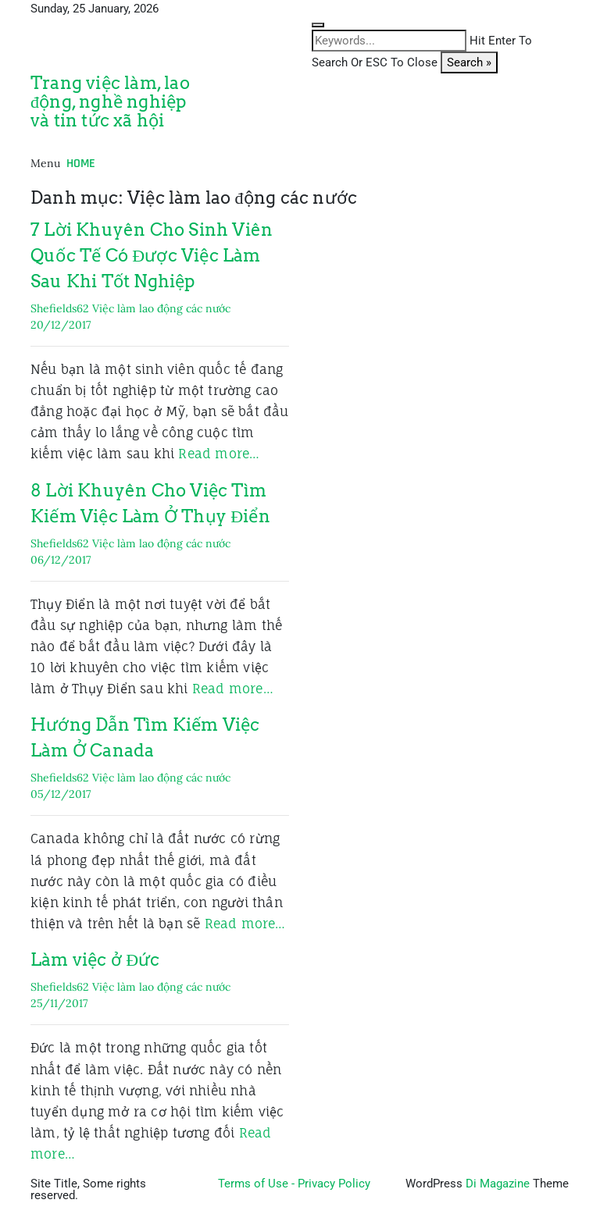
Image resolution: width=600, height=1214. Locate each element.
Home (80, 163)
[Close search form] (318, 25)
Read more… (218, 453)
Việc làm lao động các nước (161, 308)
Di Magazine (498, 1184)
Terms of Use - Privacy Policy (294, 1184)
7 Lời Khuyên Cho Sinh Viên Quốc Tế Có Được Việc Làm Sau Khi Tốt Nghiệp (151, 255)
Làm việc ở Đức (95, 959)
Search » (469, 62)
